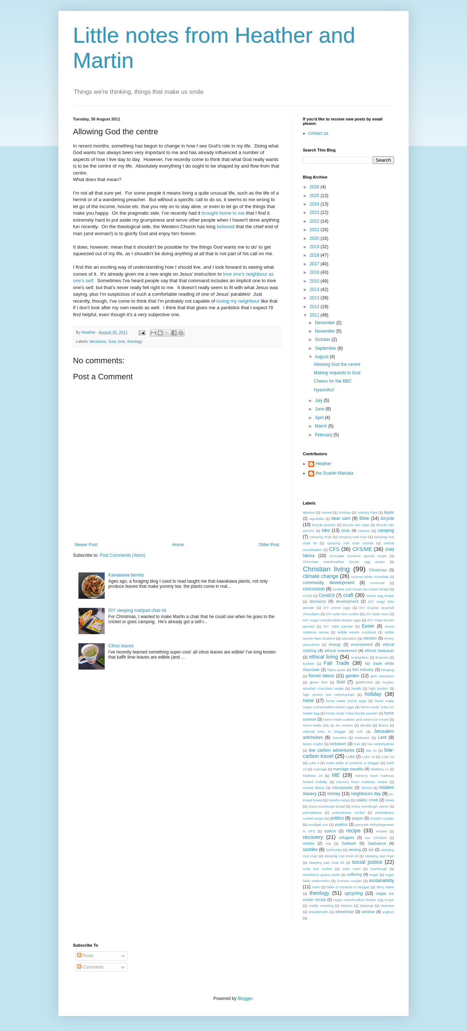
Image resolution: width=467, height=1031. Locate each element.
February (324, 434)
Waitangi (366, 906)
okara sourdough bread (326, 806)
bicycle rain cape (356, 525)
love (121, 341)
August (322, 356)
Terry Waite (385, 887)
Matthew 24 (313, 776)
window (368, 911)
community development (328, 582)
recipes (381, 831)
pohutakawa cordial (348, 812)
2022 (315, 221)
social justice (367, 862)
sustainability (381, 880)
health (356, 688)
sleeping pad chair (379, 856)
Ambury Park (367, 512)
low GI (371, 750)
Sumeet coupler (349, 881)
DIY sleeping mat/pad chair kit (137, 610)
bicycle (387, 518)
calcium (364, 531)
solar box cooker (317, 869)
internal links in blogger (324, 731)
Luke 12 (368, 757)
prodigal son (318, 825)
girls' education (382, 676)
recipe (353, 830)
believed (226, 226)
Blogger (245, 998)
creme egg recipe (380, 596)
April (320, 417)
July (319, 400)
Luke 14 (387, 757)
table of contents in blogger (348, 887)
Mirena (366, 788)
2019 (315, 246)
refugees (346, 837)
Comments (90, 967)
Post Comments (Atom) (122, 555)
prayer (357, 818)
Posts (85, 955)
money (333, 793)
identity (365, 725)
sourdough (378, 869)
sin (371, 849)
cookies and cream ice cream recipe (361, 589)
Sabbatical (376, 843)
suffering (354, 874)
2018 (315, 255)
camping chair (321, 537)
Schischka (334, 850)
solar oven (351, 869)
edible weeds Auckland (356, 632)
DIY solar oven (377, 614)
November (325, 331)
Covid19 (327, 595)
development (347, 601)
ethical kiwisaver (379, 650)
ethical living (323, 657)
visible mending (321, 906)
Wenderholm (318, 912)
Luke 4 (313, 763)
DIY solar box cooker (342, 614)
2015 (315, 281)
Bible (364, 518)
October (323, 339)
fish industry (363, 669)
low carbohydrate (380, 744)
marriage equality (348, 769)
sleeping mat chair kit (341, 856)
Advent (326, 512)
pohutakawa (312, 812)
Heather (323, 463)
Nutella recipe (339, 800)
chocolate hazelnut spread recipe (358, 556)
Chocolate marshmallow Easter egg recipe (344, 562)
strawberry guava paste (321, 875)
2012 (315, 306)
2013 (315, 297)
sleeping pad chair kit (326, 863)
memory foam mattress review (361, 782)
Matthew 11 (380, 769)
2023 (315, 212)
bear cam (341, 518)
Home (178, 544)
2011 (315, 315)
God (112, 341)
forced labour (322, 675)
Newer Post (86, 544)
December (325, 322)
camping (386, 530)
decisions (98, 341)
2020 (315, 238)
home (308, 700)
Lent (382, 737)
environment (362, 644)
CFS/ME (362, 549)
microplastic (342, 787)
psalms (341, 824)
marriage (320, 769)
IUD (360, 731)
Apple (389, 512)
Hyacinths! (324, 389)
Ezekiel (308, 664)
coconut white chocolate (370, 577)
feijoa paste (336, 670)
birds (345, 530)
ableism (309, 512)
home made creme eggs (346, 701)
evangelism (360, 657)
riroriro (308, 843)
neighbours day (366, 793)
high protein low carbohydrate (329, 695)
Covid (307, 596)
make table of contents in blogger (352, 763)
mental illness (314, 788)
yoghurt (388, 912)
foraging (387, 670)
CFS (334, 549)
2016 (315, 272)
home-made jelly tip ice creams (328, 725)
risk (328, 844)
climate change (320, 576)
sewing (355, 849)
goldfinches (364, 682)
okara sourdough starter (370, 806)
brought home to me (223, 213)
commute (377, 583)
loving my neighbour (237, 301)
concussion (314, 588)
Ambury (345, 512)
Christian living (326, 569)
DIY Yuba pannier (338, 626)
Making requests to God (337, 372)
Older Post (268, 544)
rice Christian (376, 838)
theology (134, 341)
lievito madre (313, 744)
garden (352, 675)
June (320, 408)
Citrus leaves (121, 645)
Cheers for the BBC (333, 381)
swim (316, 887)
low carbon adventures (331, 750)
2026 (315, 186)
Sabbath (348, 843)
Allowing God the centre (337, 364)
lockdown (338, 743)
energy (335, 644)
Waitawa (387, 906)
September (326, 348)
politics (337, 818)
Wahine (346, 906)
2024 (315, 204)
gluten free (318, 682)
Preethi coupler (382, 818)
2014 (315, 289)
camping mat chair (352, 537)
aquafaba (316, 519)
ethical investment (341, 650)
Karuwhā (340, 738)
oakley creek (367, 800)
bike (326, 530)
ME (336, 775)
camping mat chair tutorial (350, 543)
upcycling (353, 893)
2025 (315, 195)
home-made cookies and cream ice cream (356, 719)
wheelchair (344, 911)
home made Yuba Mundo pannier (352, 713)
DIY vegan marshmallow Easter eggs (332, 620)
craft (348, 595)
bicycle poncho (324, 525)
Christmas (378, 570)
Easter (368, 626)
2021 (315, 229)
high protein (378, 688)
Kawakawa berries (126, 575)
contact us (318, 133)
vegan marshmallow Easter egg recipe (363, 900)
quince (330, 831)
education (349, 638)
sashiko (310, 849)
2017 (315, 264)
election (370, 638)
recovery (313, 837)
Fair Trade (336, 663)
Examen (381, 657)
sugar (374, 875)
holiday (373, 694)
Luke (350, 756)
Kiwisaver (362, 738)
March (321, 426)
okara (389, 800)
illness (384, 725)
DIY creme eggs (337, 608)
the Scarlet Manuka (334, 473)
